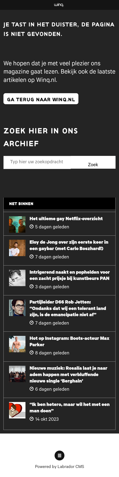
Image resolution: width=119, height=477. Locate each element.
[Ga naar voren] (59, 5)
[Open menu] (59, 455)
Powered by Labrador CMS (59, 467)
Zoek (93, 165)
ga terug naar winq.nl (41, 99)
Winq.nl (46, 80)
